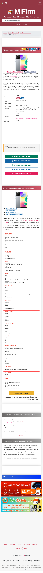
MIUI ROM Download (36, 565)
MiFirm (5, 3)
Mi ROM (30, 565)
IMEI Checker (35, 544)
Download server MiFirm (21, 173)
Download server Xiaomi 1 (21, 156)
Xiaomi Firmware (5, 565)
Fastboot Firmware (25, 33)
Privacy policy (12, 544)
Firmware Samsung (33, 567)
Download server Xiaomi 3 (21, 165)
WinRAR (22, 422)
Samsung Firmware (11, 567)
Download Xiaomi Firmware (15, 565)
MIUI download (25, 565)
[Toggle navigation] (40, 3)
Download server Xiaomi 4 (21, 169)
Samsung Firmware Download (22, 567)
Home (5, 33)
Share (23, 48)
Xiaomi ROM (4, 567)
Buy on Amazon (21, 393)
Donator (20, 544)
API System (27, 544)
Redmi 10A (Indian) (13, 33)
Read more (20, 435)
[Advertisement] (21, 42)
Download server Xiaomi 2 (21, 161)
